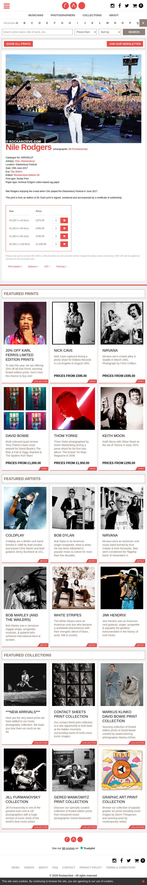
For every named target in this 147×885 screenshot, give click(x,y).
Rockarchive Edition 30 (26, 175)
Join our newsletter (125, 43)
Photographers (63, 15)
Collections (92, 15)
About (114, 15)
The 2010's (16, 171)
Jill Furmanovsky (78, 149)
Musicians (35, 15)
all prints (18, 43)
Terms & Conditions (120, 867)
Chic (17, 161)
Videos (29, 867)
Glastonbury (28, 161)
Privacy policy (91, 867)
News (16, 867)
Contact (68, 867)
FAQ (55, 867)
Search (133, 32)
